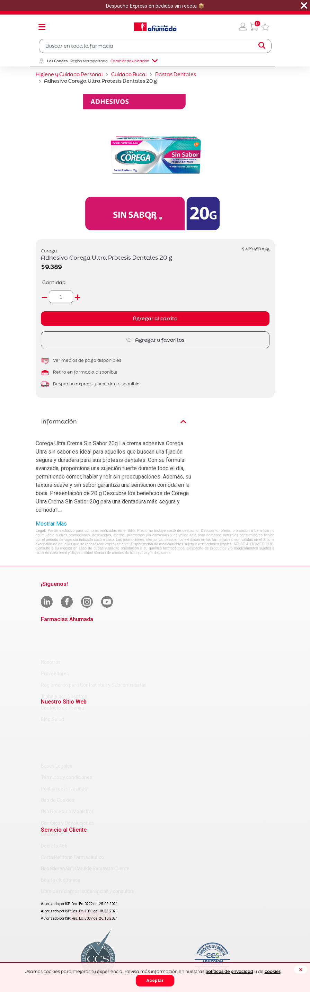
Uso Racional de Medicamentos (75, 817)
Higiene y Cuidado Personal (69, 74)
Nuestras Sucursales (63, 876)
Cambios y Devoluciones (67, 771)
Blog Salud (52, 689)
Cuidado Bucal (129, 74)
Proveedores (55, 643)
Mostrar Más (51, 523)
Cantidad (53, 282)
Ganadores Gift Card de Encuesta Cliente (85, 842)
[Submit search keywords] (262, 45)
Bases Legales (56, 714)
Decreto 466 (54, 794)
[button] (243, 27)
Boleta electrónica (60, 854)
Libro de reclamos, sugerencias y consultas (87, 865)
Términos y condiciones (66, 726)
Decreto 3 (51, 783)
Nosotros (51, 632)
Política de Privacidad (64, 737)
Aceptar (155, 980)
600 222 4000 (91, 889)
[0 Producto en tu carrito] (254, 27)
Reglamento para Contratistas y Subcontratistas (94, 655)
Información (113, 421)
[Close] (300, 969)
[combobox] (155, 46)
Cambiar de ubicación (134, 61)
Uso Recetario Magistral (67, 760)
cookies (273, 971)
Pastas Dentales (175, 74)
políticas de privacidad (229, 971)
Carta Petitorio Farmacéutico (72, 805)
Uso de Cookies (57, 748)
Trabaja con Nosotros (64, 666)
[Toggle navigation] (42, 26)
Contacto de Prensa (62, 677)
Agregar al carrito (155, 318)
